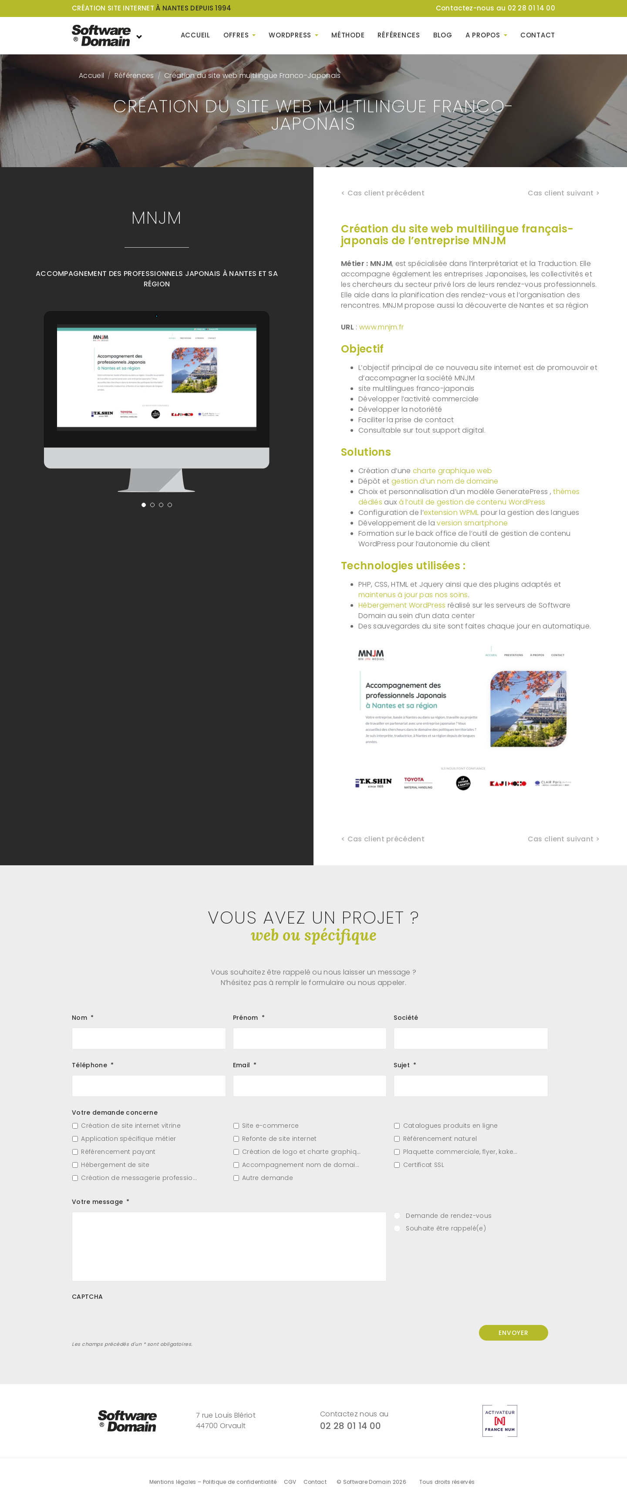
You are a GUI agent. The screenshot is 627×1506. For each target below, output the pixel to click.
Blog (442, 35)
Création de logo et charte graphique (301, 1152)
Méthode (347, 35)
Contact (537, 35)
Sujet (405, 1065)
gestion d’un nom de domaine (445, 481)
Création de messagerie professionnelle (140, 1178)
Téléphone (93, 1065)
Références (399, 35)
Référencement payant (118, 1152)
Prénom (249, 1018)
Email (245, 1065)
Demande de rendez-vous (449, 1216)
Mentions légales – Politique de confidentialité (213, 1482)
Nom (83, 1018)
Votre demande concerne (115, 1112)
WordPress (290, 35)
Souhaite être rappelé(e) (446, 1228)
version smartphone (472, 523)
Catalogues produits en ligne (450, 1126)
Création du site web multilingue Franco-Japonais (252, 76)
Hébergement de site (115, 1165)
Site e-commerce (270, 1126)
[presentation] (138, 1324)
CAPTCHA (87, 1297)
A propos (482, 35)
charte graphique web (452, 471)
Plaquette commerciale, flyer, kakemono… (462, 1152)
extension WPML (451, 513)
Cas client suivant (561, 193)
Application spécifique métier (128, 1139)
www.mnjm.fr (381, 327)
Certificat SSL (423, 1165)
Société (406, 1018)
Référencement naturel (440, 1139)
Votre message (101, 1202)
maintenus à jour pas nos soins (413, 595)
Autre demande (267, 1178)
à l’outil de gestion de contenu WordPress (472, 502)
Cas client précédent (386, 193)
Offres (236, 35)
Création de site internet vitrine (131, 1126)
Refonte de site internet (279, 1139)
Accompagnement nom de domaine (301, 1165)
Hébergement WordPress (402, 605)
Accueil (195, 35)
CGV (290, 1482)
